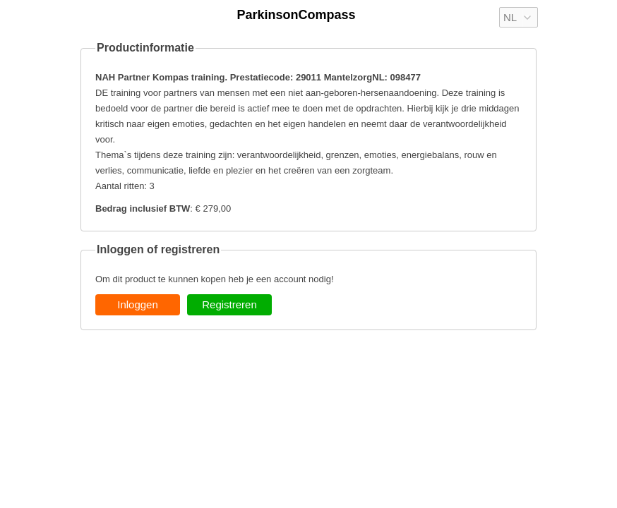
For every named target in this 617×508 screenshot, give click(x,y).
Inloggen (137, 304)
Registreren (229, 304)
